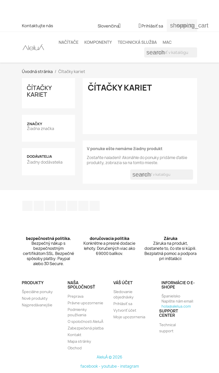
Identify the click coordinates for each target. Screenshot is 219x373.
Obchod (75, 348)
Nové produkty (35, 298)
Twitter (39, 206)
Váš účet (123, 282)
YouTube (61, 206)
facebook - (90, 366)
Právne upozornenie (85, 302)
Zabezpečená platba (86, 328)
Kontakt (74, 334)
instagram (129, 366)
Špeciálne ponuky (37, 291)
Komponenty (98, 42)
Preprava (75, 296)
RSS (50, 206)
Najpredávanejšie (37, 305)
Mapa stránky (79, 341)
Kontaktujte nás (37, 25)
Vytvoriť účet (124, 310)
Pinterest (72, 206)
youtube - (110, 366)
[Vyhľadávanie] (170, 52)
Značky (34, 123)
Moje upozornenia (129, 316)
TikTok (95, 206)
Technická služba (137, 42)
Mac (167, 42)
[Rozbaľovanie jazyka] (111, 26)
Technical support (167, 327)
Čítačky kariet (39, 90)
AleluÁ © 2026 (109, 357)
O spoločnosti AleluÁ (85, 321)
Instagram (83, 206)
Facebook (27, 206)
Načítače (69, 42)
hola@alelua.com (176, 306)
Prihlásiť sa (122, 303)
